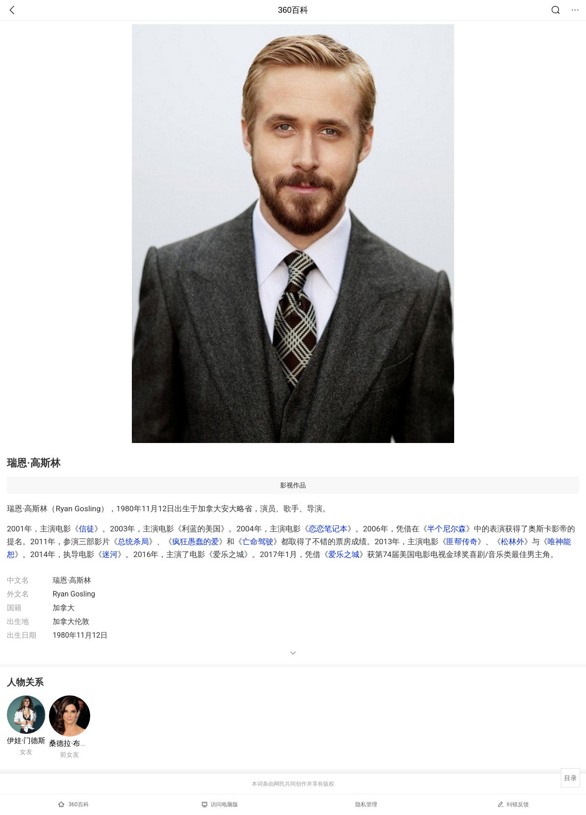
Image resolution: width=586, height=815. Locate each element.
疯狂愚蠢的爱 (195, 541)
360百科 (293, 10)
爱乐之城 (343, 554)
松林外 (512, 541)
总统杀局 (133, 541)
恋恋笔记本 (328, 528)
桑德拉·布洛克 (72, 743)
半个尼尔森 (446, 528)
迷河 (110, 554)
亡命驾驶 (257, 541)
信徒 (86, 528)
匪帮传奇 (461, 541)
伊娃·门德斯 (26, 740)
